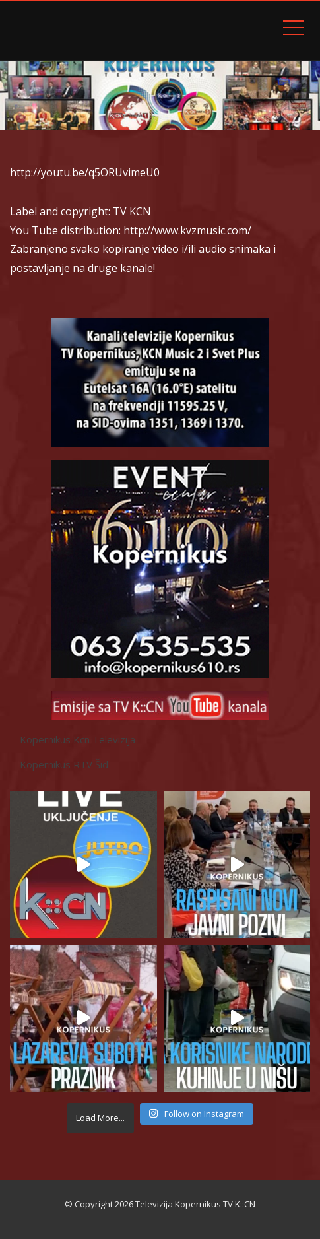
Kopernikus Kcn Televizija (77, 739)
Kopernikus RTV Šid (64, 764)
